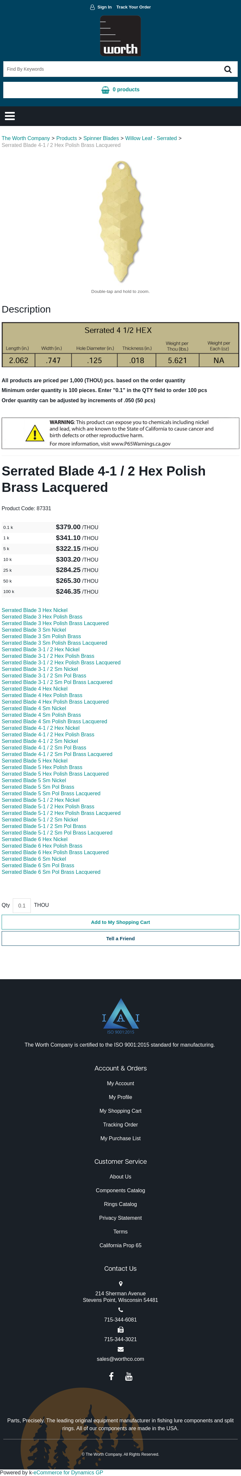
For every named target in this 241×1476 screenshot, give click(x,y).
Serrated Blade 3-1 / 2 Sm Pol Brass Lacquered (57, 682)
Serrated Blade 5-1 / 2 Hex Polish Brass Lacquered (61, 813)
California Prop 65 (120, 1245)
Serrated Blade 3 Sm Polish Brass (41, 636)
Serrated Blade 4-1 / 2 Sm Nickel (40, 741)
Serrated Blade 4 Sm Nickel (34, 708)
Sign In (104, 7)
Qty (6, 905)
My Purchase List (120, 1138)
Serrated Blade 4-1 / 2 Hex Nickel (40, 728)
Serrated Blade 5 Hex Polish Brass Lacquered (55, 774)
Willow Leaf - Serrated (151, 138)
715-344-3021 (120, 1339)
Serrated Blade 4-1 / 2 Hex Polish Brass (48, 734)
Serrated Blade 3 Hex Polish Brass (42, 617)
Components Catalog (120, 1190)
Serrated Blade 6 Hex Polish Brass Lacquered (55, 852)
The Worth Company (26, 138)
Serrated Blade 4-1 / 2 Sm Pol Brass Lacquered (57, 754)
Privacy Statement (120, 1218)
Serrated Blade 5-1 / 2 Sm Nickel (40, 819)
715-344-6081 (120, 1320)
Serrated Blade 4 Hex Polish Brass (42, 695)
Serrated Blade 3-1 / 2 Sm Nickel (40, 669)
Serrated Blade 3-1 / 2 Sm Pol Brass (44, 675)
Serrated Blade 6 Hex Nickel (35, 839)
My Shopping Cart (120, 1111)
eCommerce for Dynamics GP (68, 1472)
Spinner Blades (101, 138)
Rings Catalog (120, 1204)
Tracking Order (120, 1124)
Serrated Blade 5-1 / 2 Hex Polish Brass (48, 806)
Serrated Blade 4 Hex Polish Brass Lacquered (55, 702)
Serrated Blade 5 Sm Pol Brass (38, 787)
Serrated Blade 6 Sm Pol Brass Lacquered (51, 872)
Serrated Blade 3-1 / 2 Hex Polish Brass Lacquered (61, 662)
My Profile (120, 1097)
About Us (120, 1176)
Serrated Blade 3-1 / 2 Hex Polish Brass (48, 656)
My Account (120, 1083)
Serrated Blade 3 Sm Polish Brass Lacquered (54, 643)
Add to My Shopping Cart (120, 922)
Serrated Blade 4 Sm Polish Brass (41, 715)
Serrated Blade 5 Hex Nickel (35, 761)
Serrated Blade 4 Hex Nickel (35, 689)
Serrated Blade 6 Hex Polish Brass (42, 846)
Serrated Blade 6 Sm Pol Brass (38, 865)
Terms (120, 1231)
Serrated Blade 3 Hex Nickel (35, 610)
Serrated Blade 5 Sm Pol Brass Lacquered (51, 793)
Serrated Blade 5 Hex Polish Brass (42, 767)
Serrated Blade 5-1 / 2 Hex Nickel (40, 800)
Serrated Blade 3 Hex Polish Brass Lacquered (55, 623)
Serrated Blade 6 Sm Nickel (34, 859)
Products (66, 138)
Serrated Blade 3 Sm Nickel (34, 630)
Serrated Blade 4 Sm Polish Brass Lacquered (54, 721)
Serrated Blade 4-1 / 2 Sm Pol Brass (44, 747)
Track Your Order (133, 7)
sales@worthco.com (120, 1359)
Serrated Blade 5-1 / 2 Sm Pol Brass (44, 826)
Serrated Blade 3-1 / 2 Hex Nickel (40, 649)
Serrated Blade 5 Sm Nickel (34, 780)
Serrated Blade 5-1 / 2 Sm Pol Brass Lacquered (57, 833)
